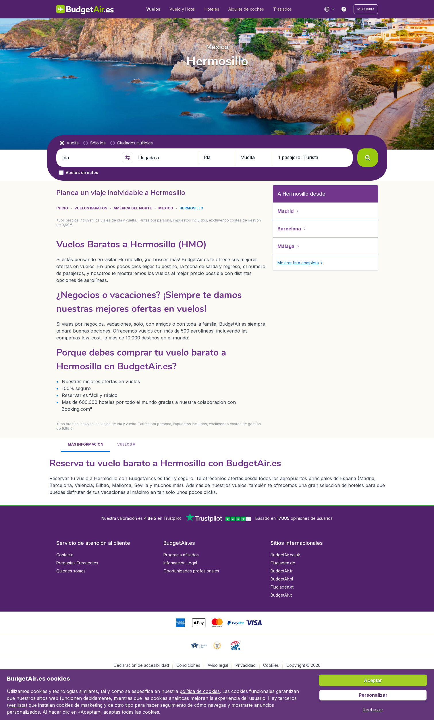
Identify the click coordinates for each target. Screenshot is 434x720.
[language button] (329, 9)
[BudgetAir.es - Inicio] (85, 9)
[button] (366, 9)
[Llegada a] (165, 158)
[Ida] (90, 158)
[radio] (69, 143)
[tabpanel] (217, 476)
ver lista (17, 705)
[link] (344, 9)
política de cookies (200, 691)
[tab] (85, 445)
